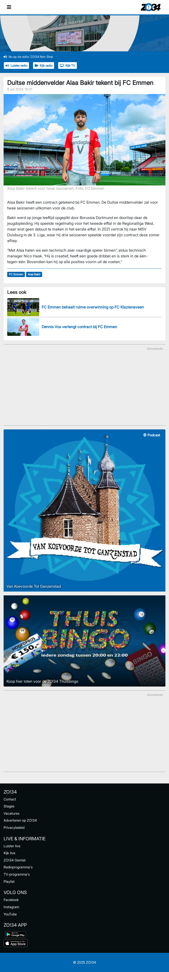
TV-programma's (17, 874)
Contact (10, 799)
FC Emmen (16, 274)
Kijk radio (43, 65)
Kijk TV (67, 65)
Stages (9, 806)
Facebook (11, 900)
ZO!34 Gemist (15, 860)
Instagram (11, 907)
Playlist (9, 881)
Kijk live (9, 853)
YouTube (10, 914)
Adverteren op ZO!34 (20, 820)
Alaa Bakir (34, 274)
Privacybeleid (14, 827)
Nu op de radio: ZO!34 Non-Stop (28, 57)
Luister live (12, 846)
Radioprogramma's (18, 867)
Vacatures (11, 813)
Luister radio (16, 65)
